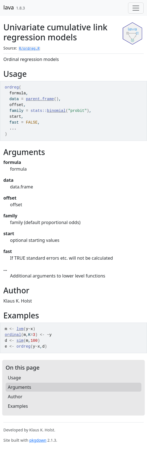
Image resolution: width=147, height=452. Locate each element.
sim (19, 340)
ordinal (13, 335)
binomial (56, 111)
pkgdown (37, 440)
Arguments (19, 387)
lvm (19, 329)
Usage (14, 378)
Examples (18, 406)
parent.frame (40, 99)
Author (15, 397)
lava (8, 7)
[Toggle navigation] (136, 8)
